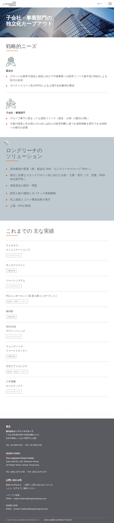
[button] (100, 3)
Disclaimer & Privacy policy (58, 520)
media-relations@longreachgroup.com (29, 498)
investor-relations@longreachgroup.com (30, 509)
